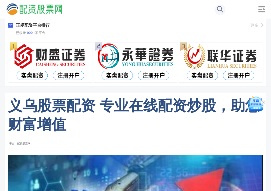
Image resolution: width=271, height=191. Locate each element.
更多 (256, 25)
